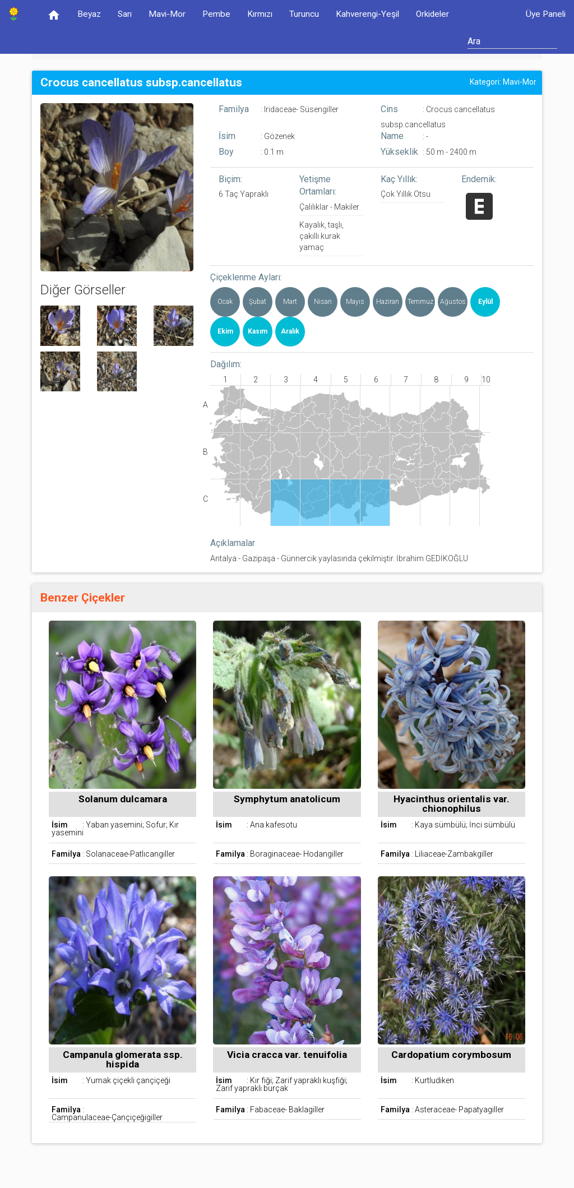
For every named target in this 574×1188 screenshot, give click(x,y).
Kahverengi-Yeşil (367, 14)
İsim (227, 136)
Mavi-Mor (167, 14)
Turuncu (304, 14)
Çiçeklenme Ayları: (246, 277)
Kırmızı (259, 14)
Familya (234, 109)
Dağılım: (226, 364)
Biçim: (230, 179)
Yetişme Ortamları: (317, 185)
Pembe (216, 14)
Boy (226, 151)
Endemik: (479, 179)
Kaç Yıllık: (399, 179)
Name (392, 136)
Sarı (125, 14)
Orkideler (432, 14)
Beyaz (89, 14)
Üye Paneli (546, 14)
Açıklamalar (232, 543)
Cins (389, 109)
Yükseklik (399, 151)
